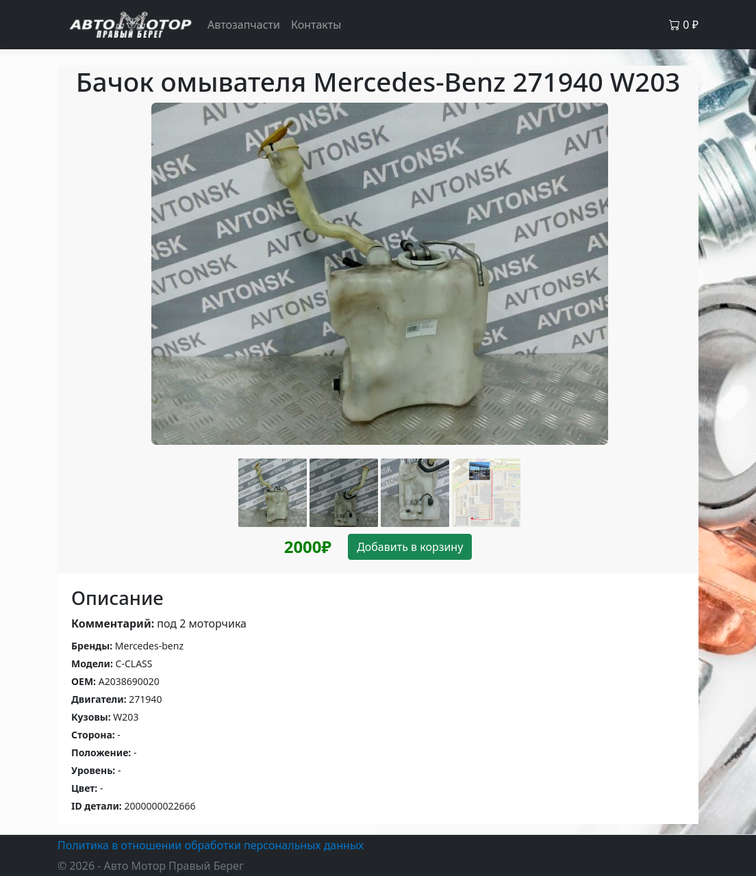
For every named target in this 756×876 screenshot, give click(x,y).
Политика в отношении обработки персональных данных (211, 845)
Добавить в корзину (410, 546)
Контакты (316, 24)
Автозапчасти (243, 24)
